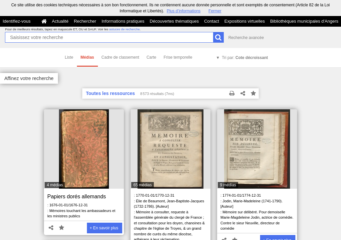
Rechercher (85, 21)
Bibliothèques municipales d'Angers (304, 21)
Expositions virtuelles (244, 21)
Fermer (214, 11)
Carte (151, 57)
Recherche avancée (246, 37)
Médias (87, 57)
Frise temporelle (178, 57)
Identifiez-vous (17, 21)
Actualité (60, 21)
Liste (69, 57)
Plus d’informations (183, 11)
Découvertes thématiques (174, 21)
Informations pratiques (123, 21)
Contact (211, 21)
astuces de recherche (124, 29)
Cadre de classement (120, 57)
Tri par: (245, 57)
